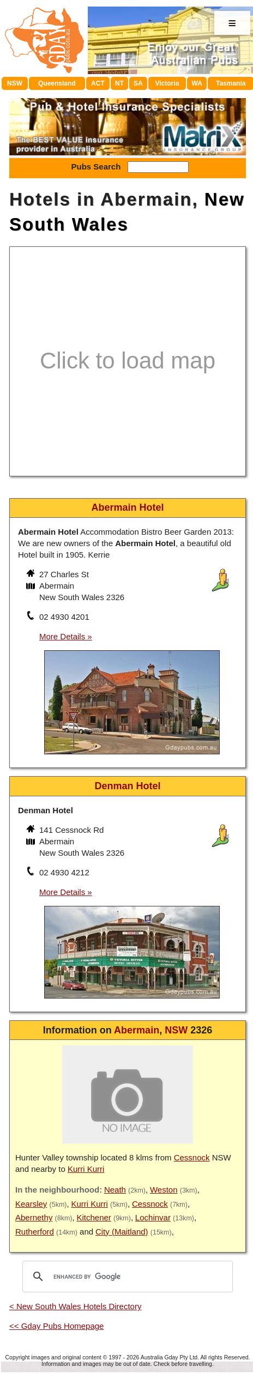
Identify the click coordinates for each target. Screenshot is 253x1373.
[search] (125, 1276)
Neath (115, 1189)
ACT (98, 83)
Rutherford (34, 1231)
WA (197, 83)
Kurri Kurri (86, 1169)
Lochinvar (153, 1217)
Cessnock (192, 1157)
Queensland (57, 83)
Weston (164, 1189)
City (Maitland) (121, 1231)
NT (119, 83)
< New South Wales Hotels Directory (75, 1306)
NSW (14, 83)
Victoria (167, 83)
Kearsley (31, 1203)
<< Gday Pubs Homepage (56, 1325)
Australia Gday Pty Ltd (169, 1357)
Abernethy (33, 1217)
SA (138, 83)
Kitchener (93, 1217)
